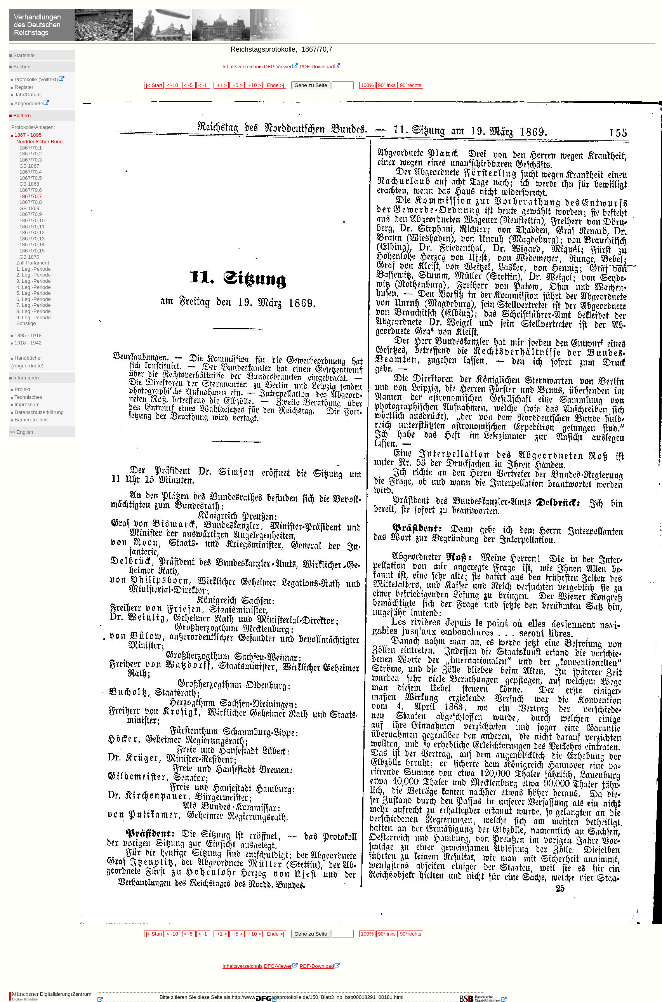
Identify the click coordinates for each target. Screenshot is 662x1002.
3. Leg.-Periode (33, 281)
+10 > (253, 85)
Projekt (21, 389)
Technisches (27, 397)
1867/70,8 (30, 202)
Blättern (21, 115)
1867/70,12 (32, 232)
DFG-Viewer (281, 67)
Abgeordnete (31, 103)
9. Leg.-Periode (33, 317)
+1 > (221, 85)
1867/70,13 (32, 239)
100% (367, 85)
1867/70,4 (30, 172)
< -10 (173, 85)
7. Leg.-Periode (33, 305)
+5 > (237, 85)
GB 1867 (29, 166)
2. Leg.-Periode (33, 275)
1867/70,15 (32, 251)
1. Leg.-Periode (33, 269)
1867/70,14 (32, 244)
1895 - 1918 (27, 335)
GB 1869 (29, 208)
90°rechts (410, 85)
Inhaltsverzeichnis (242, 67)
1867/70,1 (30, 148)
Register (23, 87)
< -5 (189, 85)
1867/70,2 (30, 154)
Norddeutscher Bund (39, 141)
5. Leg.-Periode (33, 293)
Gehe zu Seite (310, 85)
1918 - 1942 (27, 343)
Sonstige (26, 323)
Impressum (26, 404)
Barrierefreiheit (30, 420)
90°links (387, 85)
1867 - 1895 (27, 135)
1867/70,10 (32, 220)
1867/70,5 (30, 178)
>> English (21, 432)
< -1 (203, 85)
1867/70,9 (30, 214)
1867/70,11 (32, 227)
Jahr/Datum (27, 94)
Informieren (25, 378)
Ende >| (275, 85)
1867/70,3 (30, 160)
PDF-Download (320, 67)
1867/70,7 (30, 196)
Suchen (21, 67)
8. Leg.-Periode (33, 311)
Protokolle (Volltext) (39, 79)
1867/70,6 (30, 190)
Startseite (23, 55)
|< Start (153, 85)
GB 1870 (29, 257)
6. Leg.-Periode (33, 299)
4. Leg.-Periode (33, 287)
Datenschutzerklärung (38, 412)
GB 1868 (29, 184)
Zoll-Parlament (32, 263)
